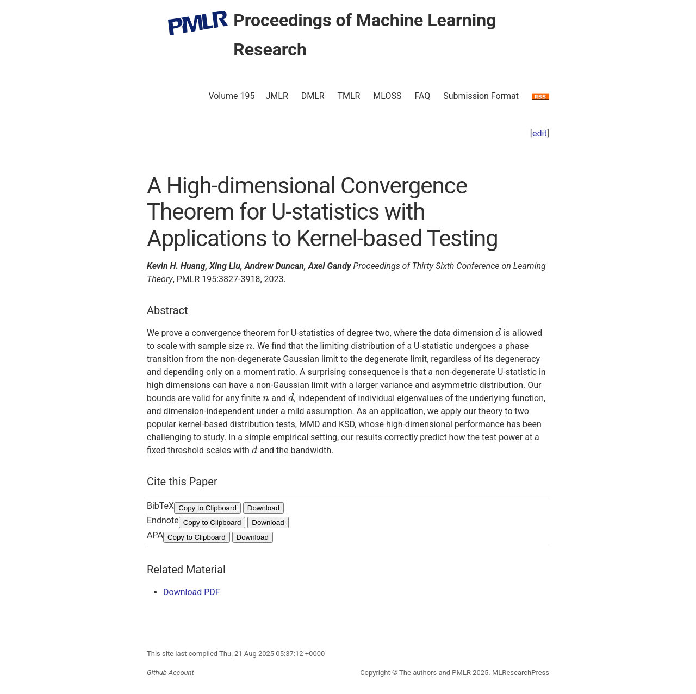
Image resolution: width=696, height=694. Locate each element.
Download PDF (191, 592)
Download (263, 508)
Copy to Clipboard (207, 508)
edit (539, 133)
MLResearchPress (519, 672)
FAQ (422, 96)
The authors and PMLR (435, 672)
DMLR (313, 96)
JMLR (277, 96)
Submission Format (481, 96)
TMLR (348, 96)
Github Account (170, 672)
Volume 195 (231, 96)
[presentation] (498, 333)
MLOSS (387, 96)
